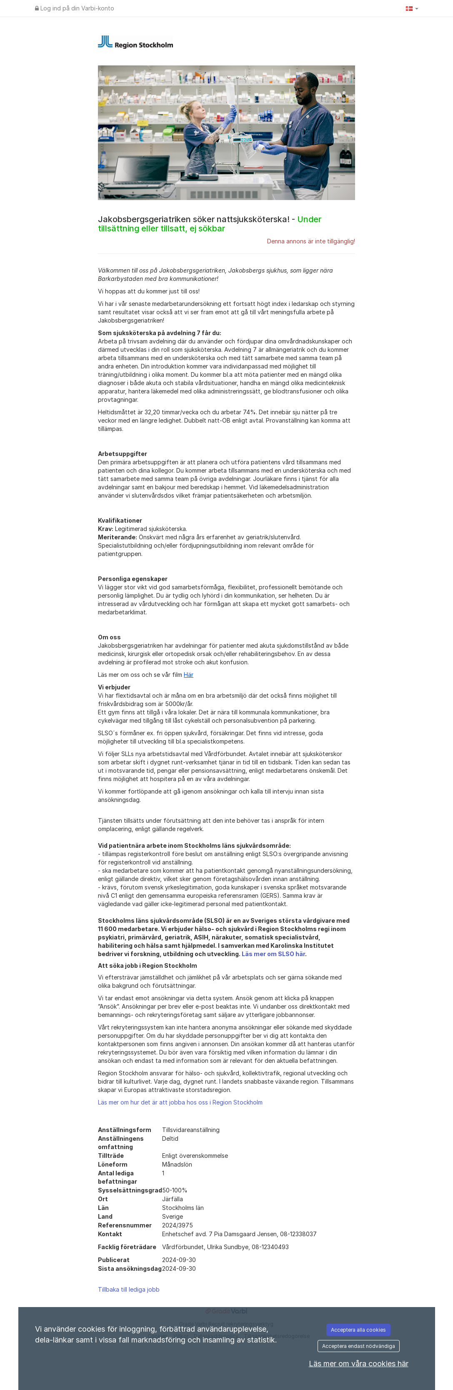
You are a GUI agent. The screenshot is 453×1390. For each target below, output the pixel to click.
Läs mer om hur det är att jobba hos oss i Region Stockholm (180, 1102)
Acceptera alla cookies (358, 1330)
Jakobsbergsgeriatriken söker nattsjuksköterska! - (209, 224)
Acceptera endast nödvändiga (358, 1346)
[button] (412, 8)
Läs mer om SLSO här (273, 953)
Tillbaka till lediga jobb (129, 1289)
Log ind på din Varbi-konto (74, 8)
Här (188, 674)
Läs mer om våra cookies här (358, 1363)
